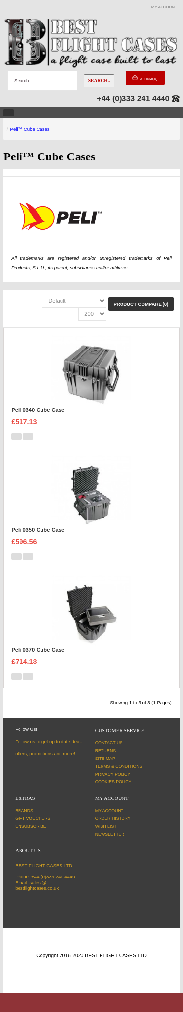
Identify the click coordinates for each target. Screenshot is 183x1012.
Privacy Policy (113, 774)
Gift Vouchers (32, 818)
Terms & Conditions (118, 766)
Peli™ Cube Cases (30, 129)
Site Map (105, 758)
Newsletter (109, 834)
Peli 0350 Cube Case (37, 530)
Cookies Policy (113, 781)
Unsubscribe (30, 826)
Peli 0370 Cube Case (37, 650)
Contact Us (108, 742)
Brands (24, 810)
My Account (109, 810)
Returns (105, 750)
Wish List (106, 826)
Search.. (99, 80)
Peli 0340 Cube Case (37, 410)
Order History (113, 818)
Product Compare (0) (140, 304)
